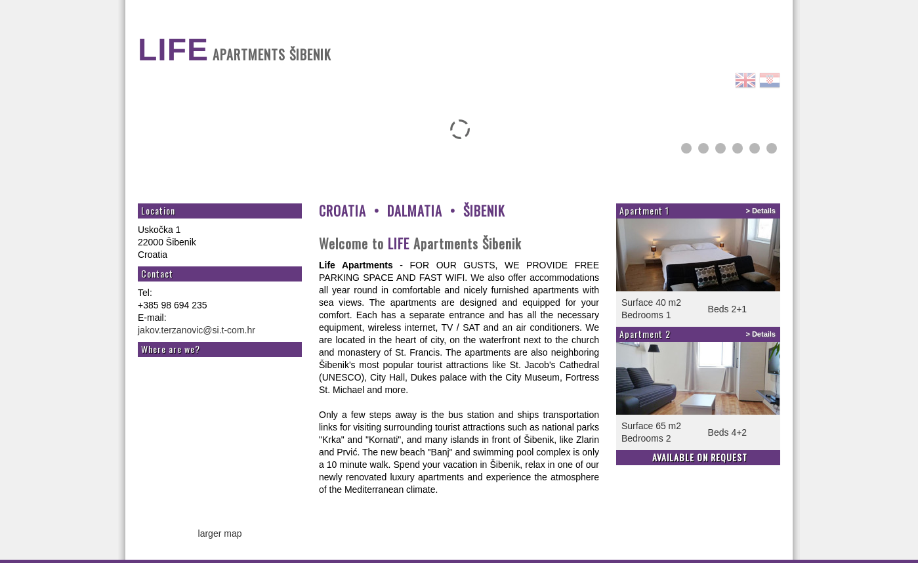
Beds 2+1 (727, 309)
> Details (760, 211)
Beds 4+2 (727, 432)
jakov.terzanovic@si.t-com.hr (196, 330)
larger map (220, 533)
